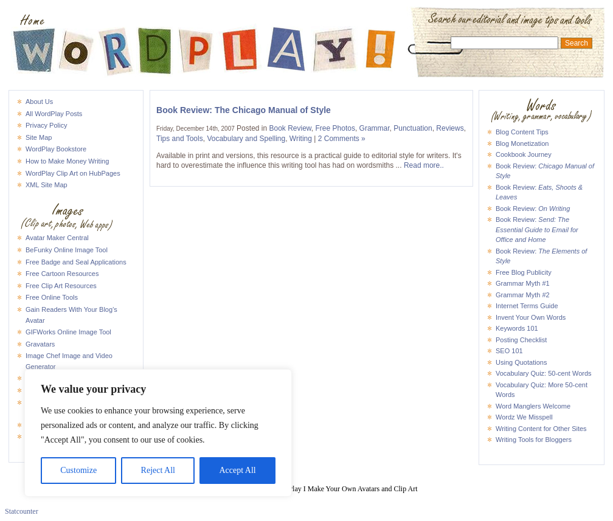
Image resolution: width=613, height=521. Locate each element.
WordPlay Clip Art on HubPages (73, 173)
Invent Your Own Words (531, 317)
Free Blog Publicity (524, 272)
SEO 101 (509, 350)
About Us (39, 101)
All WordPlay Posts (54, 113)
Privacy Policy (46, 125)
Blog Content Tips (522, 132)
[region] (158, 433)
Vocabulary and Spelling (246, 138)
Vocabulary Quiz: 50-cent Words (544, 373)
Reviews (449, 128)
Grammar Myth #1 (523, 283)
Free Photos (335, 128)
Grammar (374, 128)
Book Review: (533, 208)
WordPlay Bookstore (56, 149)
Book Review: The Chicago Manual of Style (243, 110)
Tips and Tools (179, 138)
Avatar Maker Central (57, 237)
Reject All (158, 470)
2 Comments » (341, 138)
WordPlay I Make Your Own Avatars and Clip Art (306, 21)
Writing (300, 138)
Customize (78, 470)
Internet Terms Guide (527, 305)
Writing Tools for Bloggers (534, 439)
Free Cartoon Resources (62, 273)
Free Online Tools (52, 297)
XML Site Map (47, 184)
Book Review (290, 128)
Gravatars (40, 344)
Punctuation (412, 128)
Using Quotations (521, 362)
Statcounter (21, 511)
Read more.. (424, 165)
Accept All (237, 470)
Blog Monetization (522, 143)
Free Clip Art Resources (61, 285)
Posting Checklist (521, 339)
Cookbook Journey (524, 154)
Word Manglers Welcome (533, 406)
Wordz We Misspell (524, 417)
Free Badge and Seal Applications (76, 262)
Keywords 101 (517, 328)
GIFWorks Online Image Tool (68, 332)
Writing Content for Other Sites (541, 428)
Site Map (39, 137)
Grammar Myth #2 (523, 294)
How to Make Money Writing (67, 161)
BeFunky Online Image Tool (67, 250)
